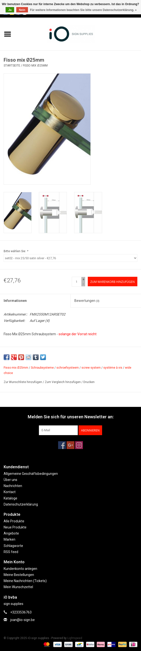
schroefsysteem (67, 367)
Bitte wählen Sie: (16, 251)
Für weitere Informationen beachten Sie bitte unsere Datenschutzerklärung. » (83, 10)
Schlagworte (13, 546)
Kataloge (10, 498)
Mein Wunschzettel (18, 587)
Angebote (11, 533)
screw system (91, 367)
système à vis (112, 367)
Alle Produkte (14, 521)
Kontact (10, 492)
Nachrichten (13, 486)
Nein (22, 10)
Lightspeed (74, 638)
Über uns (10, 480)
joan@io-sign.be (22, 620)
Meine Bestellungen (19, 575)
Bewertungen (86, 301)
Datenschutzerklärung (21, 504)
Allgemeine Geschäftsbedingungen (31, 474)
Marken (9, 539)
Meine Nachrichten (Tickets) (25, 581)
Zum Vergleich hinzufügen (63, 382)
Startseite (12, 65)
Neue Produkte (15, 527)
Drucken (89, 382)
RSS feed (11, 552)
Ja (9, 10)
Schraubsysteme (42, 367)
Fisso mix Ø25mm (35, 65)
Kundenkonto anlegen (20, 569)
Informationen (15, 301)
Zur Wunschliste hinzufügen (23, 382)
